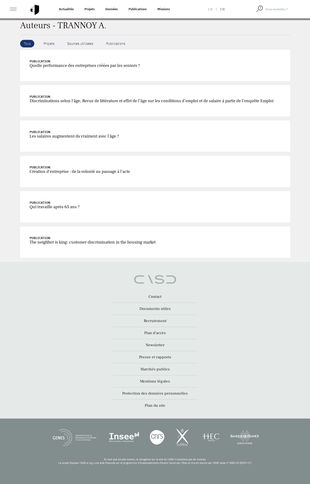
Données (111, 9)
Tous (27, 43)
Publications (138, 9)
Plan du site (155, 405)
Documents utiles (155, 308)
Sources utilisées (80, 43)
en (210, 9)
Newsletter (155, 345)
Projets (89, 9)
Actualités (66, 9)
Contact (155, 296)
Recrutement (155, 320)
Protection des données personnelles (155, 393)
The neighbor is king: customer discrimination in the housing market (93, 242)
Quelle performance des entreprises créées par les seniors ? (85, 65)
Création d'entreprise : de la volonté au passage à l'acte (80, 171)
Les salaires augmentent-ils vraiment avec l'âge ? (74, 136)
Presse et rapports (155, 357)
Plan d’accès (155, 333)
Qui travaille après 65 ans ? (55, 207)
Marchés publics (155, 369)
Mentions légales (155, 381)
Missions (163, 9)
